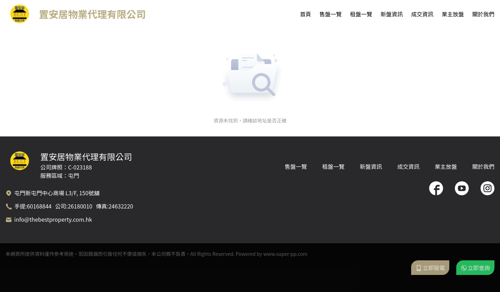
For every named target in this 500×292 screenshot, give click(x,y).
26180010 (80, 206)
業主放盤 (453, 14)
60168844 (39, 206)
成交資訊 (422, 14)
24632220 (120, 206)
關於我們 (483, 14)
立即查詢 (475, 267)
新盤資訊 (392, 14)
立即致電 (430, 267)
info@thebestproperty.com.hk (53, 219)
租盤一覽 (361, 14)
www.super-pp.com (285, 253)
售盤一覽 (330, 14)
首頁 (305, 14)
